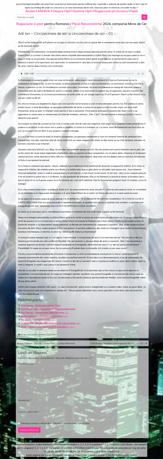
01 (45, 451)
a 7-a (103, 444)
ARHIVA (43, 11)
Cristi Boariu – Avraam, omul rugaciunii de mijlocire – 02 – (117, 343)
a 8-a (62, 448)
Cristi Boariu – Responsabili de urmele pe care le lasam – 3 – (51, 323)
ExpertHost (81, 455)
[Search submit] (144, 17)
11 (82, 451)
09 (74, 451)
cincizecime (32, 334)
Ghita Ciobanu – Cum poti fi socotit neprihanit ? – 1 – (47, 326)
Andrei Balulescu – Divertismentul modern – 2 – (44, 316)
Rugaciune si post (29, 24)
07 (67, 451)
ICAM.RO (110, 455)
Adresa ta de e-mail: (28, 411)
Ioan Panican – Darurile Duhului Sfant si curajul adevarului (47, 343)
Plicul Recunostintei (87, 24)
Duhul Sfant (51, 334)
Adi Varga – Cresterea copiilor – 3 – (38, 319)
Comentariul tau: (26, 363)
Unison (133, 455)
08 (71, 451)
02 (48, 451)
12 (96, 451)
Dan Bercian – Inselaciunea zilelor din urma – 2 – (45, 312)
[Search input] (79, 17)
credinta (41, 334)
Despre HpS (62, 11)
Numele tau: (24, 400)
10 (78, 451)
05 (60, 451)
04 (56, 451)
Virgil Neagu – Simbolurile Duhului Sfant (40, 305)
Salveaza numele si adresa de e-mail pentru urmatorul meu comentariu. (55, 423)
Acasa (30, 11)
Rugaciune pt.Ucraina (111, 11)
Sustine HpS (82, 11)
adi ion (23, 334)
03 (52, 451)
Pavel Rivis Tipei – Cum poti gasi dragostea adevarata (48, 309)
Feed (134, 11)
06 (63, 451)
